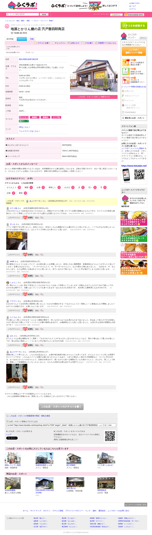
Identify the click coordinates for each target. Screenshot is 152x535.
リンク (88, 511)
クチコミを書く (44, 43)
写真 (32, 39)
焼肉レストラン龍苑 (13, 465)
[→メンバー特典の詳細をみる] (134, 87)
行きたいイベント (132, 96)
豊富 (23, 193)
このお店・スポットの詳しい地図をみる (94, 97)
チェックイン (60, 43)
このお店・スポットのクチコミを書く (61, 406)
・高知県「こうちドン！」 (126, 526)
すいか (12, 224)
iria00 (12, 261)
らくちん (13, 317)
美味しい (55, 187)
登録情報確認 (130, 112)
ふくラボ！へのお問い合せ (118, 511)
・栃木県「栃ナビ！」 (39, 518)
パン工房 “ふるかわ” (105, 465)
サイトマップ (35, 511)
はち (12, 336)
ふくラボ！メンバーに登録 (132, 148)
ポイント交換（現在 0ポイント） (133, 106)
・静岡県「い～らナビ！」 (126, 524)
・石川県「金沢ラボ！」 (40, 526)
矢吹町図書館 (10, 490)
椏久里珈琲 (70, 465)
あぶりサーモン (36, 201)
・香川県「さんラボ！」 (68, 524)
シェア (9, 434)
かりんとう (14, 187)
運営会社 (102, 511)
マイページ (129, 100)
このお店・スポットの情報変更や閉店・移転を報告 (29, 416)
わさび (69, 187)
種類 (29, 187)
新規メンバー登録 (134, 14)
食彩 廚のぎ (71, 488)
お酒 (41, 187)
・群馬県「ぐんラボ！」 (40, 524)
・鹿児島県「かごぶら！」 (69, 526)
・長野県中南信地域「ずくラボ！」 (129, 521)
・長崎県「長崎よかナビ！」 (126, 518)
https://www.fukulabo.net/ (134, 166)
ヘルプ (133, 6)
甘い (92, 187)
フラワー (13, 301)
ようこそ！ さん (101, 14)
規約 (94, 511)
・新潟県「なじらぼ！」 (68, 521)
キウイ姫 (13, 208)
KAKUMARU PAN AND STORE (45, 491)
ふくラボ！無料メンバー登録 (134, 51)
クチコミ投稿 (57, 511)
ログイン (116, 14)
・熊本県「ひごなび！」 (68, 518)
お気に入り (75, 43)
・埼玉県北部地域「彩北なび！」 (100, 526)
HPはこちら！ (24, 127)
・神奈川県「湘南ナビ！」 (97, 524)
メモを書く (88, 43)
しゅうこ (13, 282)
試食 (11, 193)
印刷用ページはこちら (107, 43)
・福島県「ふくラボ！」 (40, 521)
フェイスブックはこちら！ (29, 131)
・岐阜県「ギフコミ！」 (97, 521)
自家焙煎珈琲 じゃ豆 (44, 465)
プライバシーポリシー (74, 511)
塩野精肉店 (101, 490)
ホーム (133, 9)
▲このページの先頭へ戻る (136, 505)
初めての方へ (135, 3)
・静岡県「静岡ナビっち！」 (98, 518)
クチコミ (21, 39)
